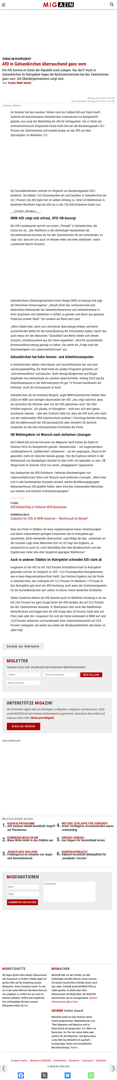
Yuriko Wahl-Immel (19, 83)
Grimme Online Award (45, 713)
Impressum (87, 1060)
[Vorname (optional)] (60, 674)
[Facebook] (37, 1076)
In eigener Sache (19, 1060)
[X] (60, 1076)
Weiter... (75, 1047)
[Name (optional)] (23, 683)
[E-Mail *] (23, 674)
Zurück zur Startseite (23, 646)
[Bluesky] (84, 1076)
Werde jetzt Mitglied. (42, 717)
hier (26, 1005)
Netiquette (74, 1060)
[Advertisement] (58, 32)
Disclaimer (101, 1060)
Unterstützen (60, 1060)
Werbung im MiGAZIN (40, 1060)
